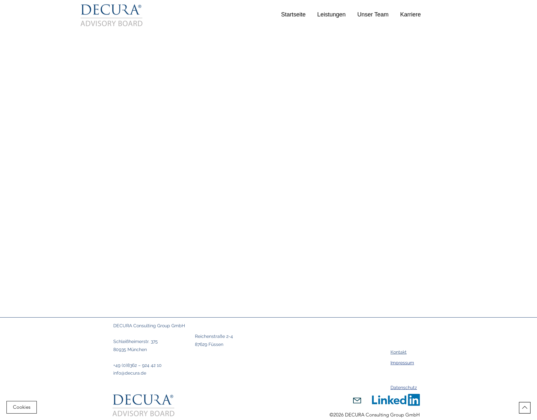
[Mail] (357, 400)
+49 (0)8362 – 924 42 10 (137, 365)
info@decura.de (129, 373)
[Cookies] (21, 407)
